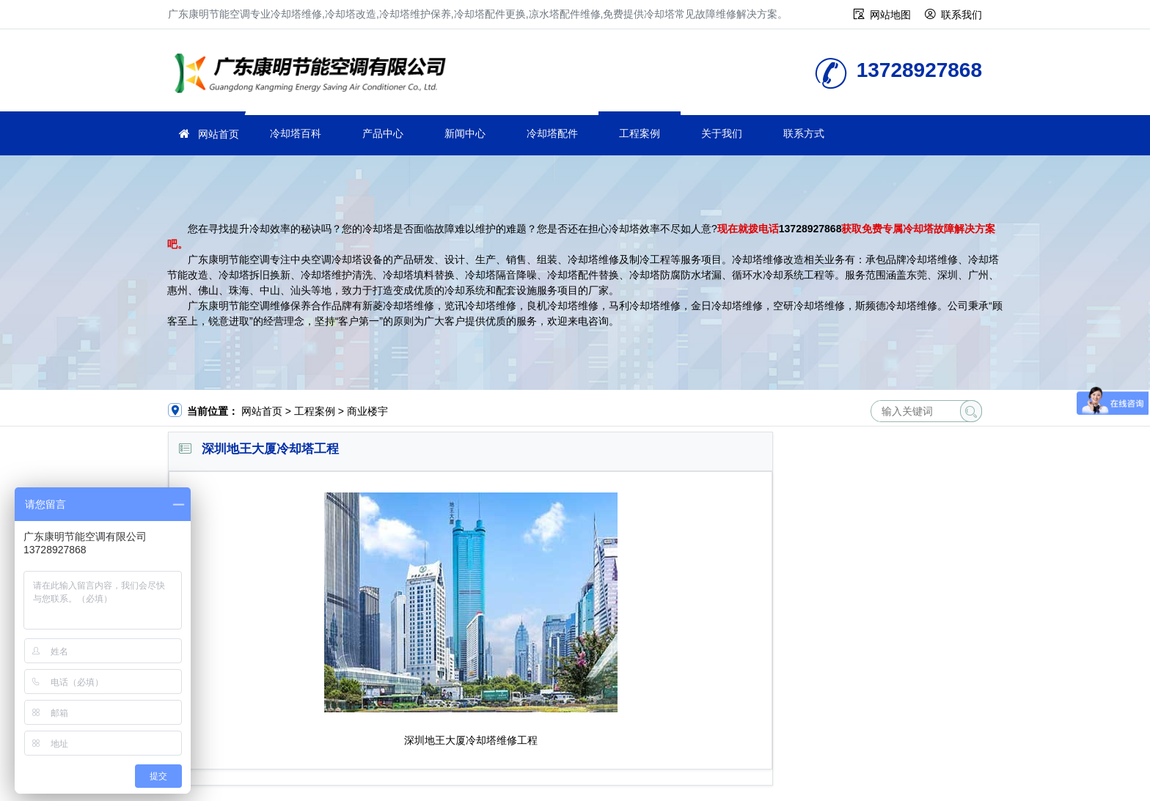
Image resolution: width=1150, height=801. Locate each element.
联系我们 (961, 15)
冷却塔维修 (314, 75)
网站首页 (218, 134)
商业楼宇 (367, 411)
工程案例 (639, 133)
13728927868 (810, 229)
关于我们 (721, 133)
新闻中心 (465, 133)
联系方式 (803, 133)
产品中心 (382, 133)
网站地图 (890, 15)
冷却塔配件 (552, 133)
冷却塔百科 (295, 133)
